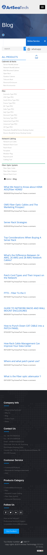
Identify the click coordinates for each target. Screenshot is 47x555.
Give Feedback (11, 531)
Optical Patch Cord (9, 174)
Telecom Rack (8, 79)
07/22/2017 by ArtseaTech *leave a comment (24, 329)
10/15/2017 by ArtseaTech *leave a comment (24, 278)
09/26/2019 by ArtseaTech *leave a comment (24, 190)
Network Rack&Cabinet (11, 67)
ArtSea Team (9, 419)
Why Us (7, 413)
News (7, 421)
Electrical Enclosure (10, 82)
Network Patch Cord (10, 145)
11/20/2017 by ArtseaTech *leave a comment (24, 259)
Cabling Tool (7, 160)
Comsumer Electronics (13, 499)
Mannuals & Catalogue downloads (17, 470)
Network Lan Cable (10, 142)
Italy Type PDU (8, 112)
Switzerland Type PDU (11, 121)
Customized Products (12, 467)
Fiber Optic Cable (9, 168)
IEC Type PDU (8, 106)
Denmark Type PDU (10, 115)
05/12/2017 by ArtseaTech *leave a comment (24, 346)
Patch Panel (7, 148)
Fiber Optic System (11, 496)
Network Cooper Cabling (13, 493)
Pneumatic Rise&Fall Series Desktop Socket (18, 130)
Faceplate (6, 151)
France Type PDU (9, 103)
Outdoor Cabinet (9, 76)
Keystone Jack (8, 157)
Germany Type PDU (10, 118)
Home (8, 179)
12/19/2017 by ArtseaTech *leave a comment (24, 240)
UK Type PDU (8, 127)
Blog (6, 416)
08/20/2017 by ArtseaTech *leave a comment (24, 311)
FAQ (6, 473)
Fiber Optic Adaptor (10, 171)
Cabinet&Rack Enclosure (13, 488)
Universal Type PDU (10, 124)
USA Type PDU (8, 97)
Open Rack (7, 73)
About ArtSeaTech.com (13, 410)
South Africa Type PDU (11, 100)
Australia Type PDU (10, 94)
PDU (6, 490)
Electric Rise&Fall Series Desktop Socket (17, 133)
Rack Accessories (9, 85)
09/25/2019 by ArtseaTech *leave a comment (24, 207)
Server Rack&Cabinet (10, 64)
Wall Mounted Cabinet (11, 70)
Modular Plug (8, 154)
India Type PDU (8, 109)
